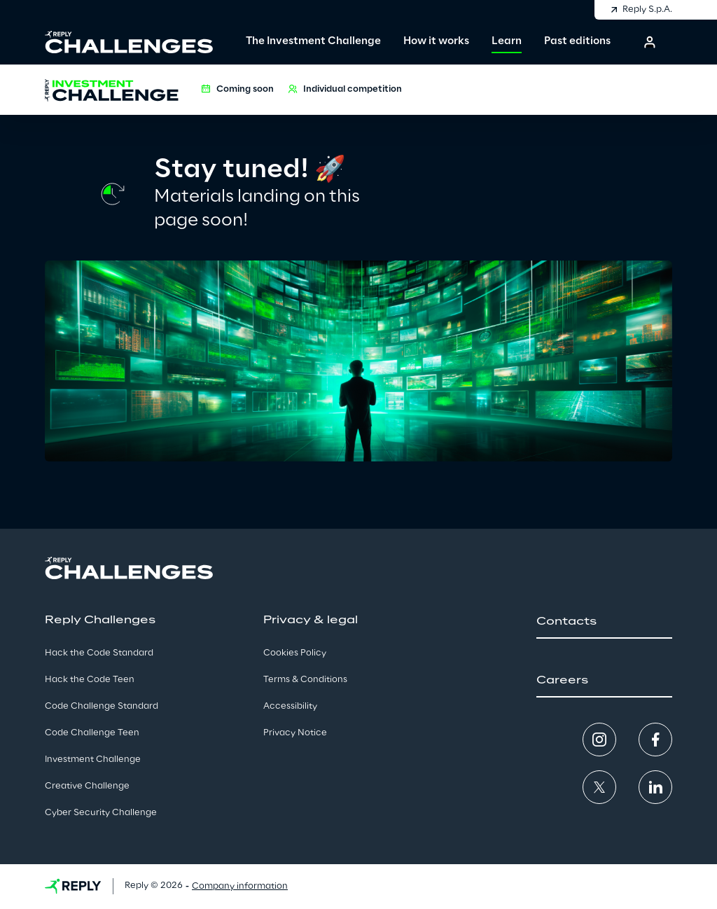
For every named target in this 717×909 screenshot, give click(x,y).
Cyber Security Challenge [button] (101, 812)
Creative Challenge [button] (87, 786)
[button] (649, 42)
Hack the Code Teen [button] (89, 679)
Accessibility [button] (290, 706)
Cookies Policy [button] (294, 653)
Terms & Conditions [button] (305, 679)
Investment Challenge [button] (93, 759)
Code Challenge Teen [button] (92, 732)
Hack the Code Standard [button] (99, 653)
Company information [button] (240, 886)
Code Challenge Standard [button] (101, 706)
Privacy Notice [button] (295, 732)
